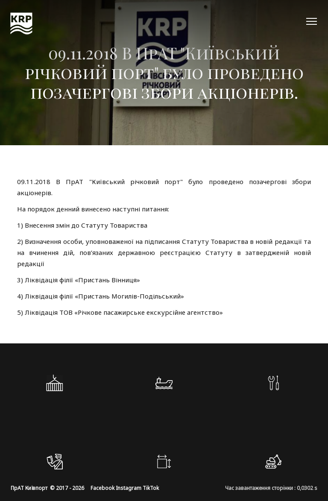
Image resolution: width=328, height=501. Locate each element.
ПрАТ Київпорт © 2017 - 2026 (47, 488)
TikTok (151, 488)
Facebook (102, 488)
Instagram (128, 488)
